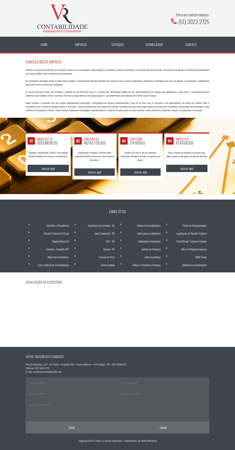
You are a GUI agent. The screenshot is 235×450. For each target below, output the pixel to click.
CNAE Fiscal (201, 257)
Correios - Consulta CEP (57, 249)
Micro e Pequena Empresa (194, 249)
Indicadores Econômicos (149, 233)
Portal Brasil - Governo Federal (191, 241)
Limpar (163, 427)
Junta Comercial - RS (105, 233)
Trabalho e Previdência (57, 225)
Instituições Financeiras (149, 241)
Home (44, 44)
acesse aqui (48, 168)
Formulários (154, 44)
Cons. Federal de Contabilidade (53, 265)
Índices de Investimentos (149, 225)
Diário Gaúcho (108, 265)
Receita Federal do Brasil (56, 233)
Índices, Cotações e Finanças (147, 265)
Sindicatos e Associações (194, 265)
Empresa (81, 44)
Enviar (71, 427)
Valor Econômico (153, 257)
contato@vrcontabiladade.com (47, 372)
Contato (191, 44)
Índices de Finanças (151, 249)
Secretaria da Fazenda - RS (101, 225)
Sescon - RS (109, 249)
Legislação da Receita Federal (191, 233)
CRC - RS (110, 241)
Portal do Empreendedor (195, 225)
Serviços (117, 44)
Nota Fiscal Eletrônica (58, 257)
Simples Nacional (60, 241)
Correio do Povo (107, 257)
